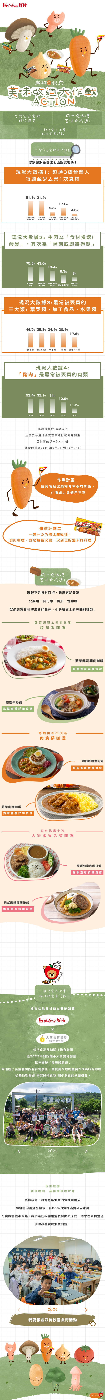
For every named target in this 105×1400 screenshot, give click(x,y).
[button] (19, 1151)
